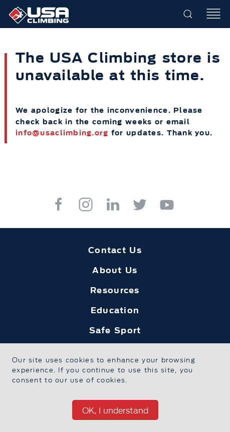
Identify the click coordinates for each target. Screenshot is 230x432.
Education (115, 310)
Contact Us (115, 250)
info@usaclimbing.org (62, 132)
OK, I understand (115, 410)
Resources (115, 290)
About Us (114, 270)
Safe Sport (115, 330)
